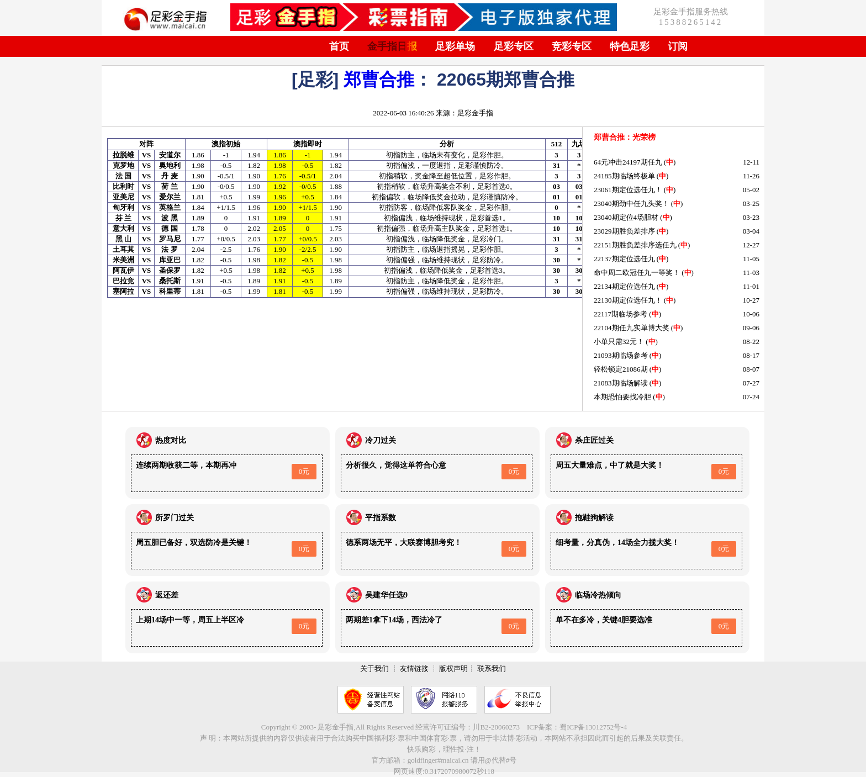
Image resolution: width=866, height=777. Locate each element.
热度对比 (170, 440)
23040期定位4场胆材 (626, 217)
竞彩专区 (572, 46)
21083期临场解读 (621, 383)
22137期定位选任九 (624, 259)
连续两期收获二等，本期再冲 (186, 465)
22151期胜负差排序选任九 (635, 245)
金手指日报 (392, 46)
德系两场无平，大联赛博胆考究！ (404, 542)
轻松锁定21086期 (621, 369)
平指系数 (380, 518)
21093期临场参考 (621, 355)
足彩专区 (514, 46)
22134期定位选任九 (624, 286)
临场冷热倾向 (598, 595)
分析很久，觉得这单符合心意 (396, 465)
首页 (339, 46)
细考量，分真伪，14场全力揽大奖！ (617, 542)
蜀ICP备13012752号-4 (593, 727)
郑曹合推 (379, 79)
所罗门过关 (174, 518)
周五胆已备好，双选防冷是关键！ (194, 542)
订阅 (678, 46)
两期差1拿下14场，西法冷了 (394, 620)
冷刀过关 (380, 440)
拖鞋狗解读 (594, 518)
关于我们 (374, 668)
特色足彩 (630, 46)
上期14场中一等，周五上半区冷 (190, 620)
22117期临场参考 (620, 314)
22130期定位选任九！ (628, 300)
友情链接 (414, 668)
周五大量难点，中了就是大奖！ (610, 465)
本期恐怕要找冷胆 (622, 397)
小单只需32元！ (619, 341)
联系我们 (491, 668)
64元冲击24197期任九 (628, 162)
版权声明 (453, 668)
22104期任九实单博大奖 (631, 328)
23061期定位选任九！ (628, 190)
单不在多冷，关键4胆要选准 (604, 620)
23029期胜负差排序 (624, 231)
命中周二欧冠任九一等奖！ (637, 272)
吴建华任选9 (386, 595)
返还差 (166, 595)
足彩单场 (455, 46)
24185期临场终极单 (624, 176)
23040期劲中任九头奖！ (631, 203)
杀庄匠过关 (594, 440)
